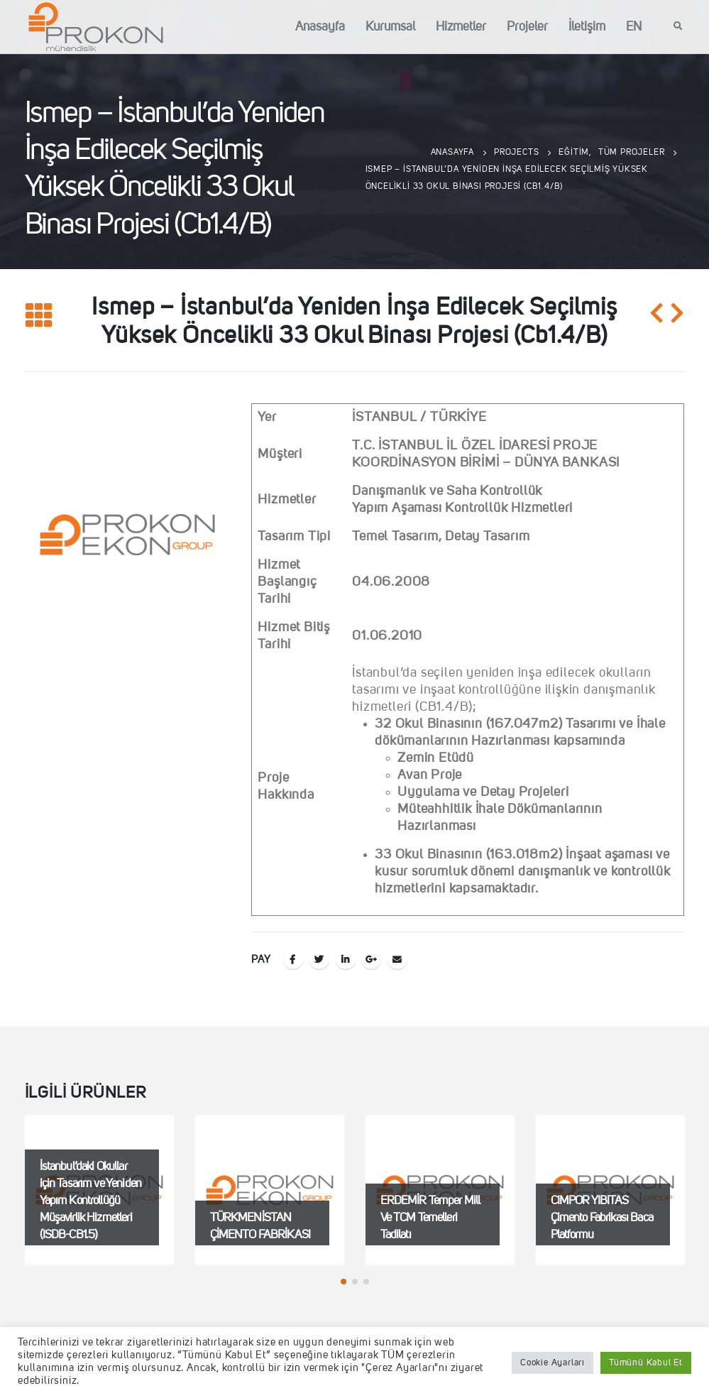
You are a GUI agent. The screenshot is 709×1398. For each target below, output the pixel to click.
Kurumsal (390, 27)
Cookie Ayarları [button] (552, 1362)
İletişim (586, 27)
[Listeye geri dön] (39, 316)
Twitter (319, 959)
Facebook (293, 959)
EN (634, 27)
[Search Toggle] (678, 27)
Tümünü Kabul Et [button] (646, 1362)
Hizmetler (461, 27)
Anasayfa (320, 27)
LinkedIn (346, 959)
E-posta (397, 959)
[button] (343, 1281)
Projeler (527, 27)
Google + (371, 959)
